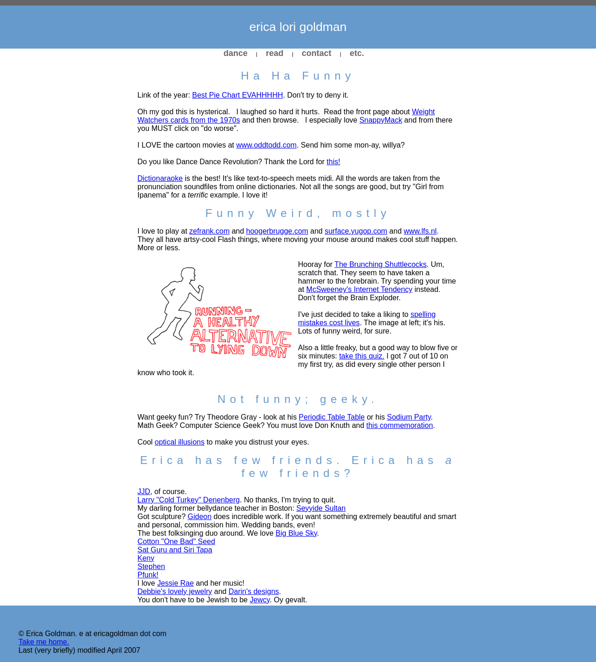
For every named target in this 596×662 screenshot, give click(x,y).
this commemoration (399, 425)
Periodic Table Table (332, 417)
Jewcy (260, 600)
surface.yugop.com (356, 231)
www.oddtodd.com (266, 145)
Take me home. (44, 642)
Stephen (151, 566)
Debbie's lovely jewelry (174, 591)
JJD (143, 491)
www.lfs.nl (420, 231)
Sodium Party (409, 417)
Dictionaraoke (160, 178)
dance (236, 53)
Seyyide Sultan (321, 508)
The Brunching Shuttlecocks (381, 264)
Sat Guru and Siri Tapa (174, 550)
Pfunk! (147, 575)
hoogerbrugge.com (277, 231)
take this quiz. (362, 356)
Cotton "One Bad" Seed (176, 541)
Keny (145, 558)
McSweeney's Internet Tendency (359, 289)
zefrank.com (209, 231)
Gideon (200, 516)
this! (333, 162)
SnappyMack (381, 120)
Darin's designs (254, 591)
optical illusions (180, 442)
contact (316, 53)
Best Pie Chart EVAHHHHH (237, 95)
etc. (357, 53)
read (275, 53)
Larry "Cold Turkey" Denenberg (188, 500)
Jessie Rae (175, 583)
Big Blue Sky (296, 533)
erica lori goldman (298, 27)
